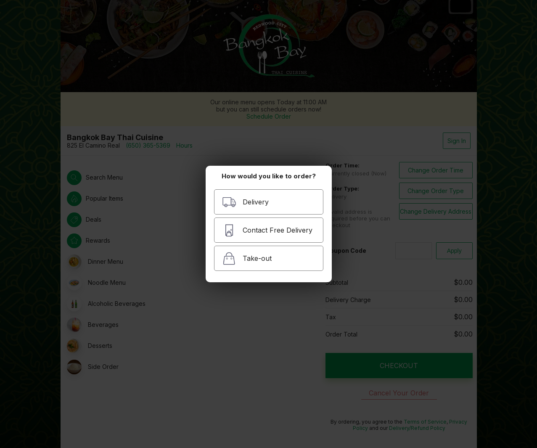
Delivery (245, 202)
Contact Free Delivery (267, 230)
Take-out (247, 258)
